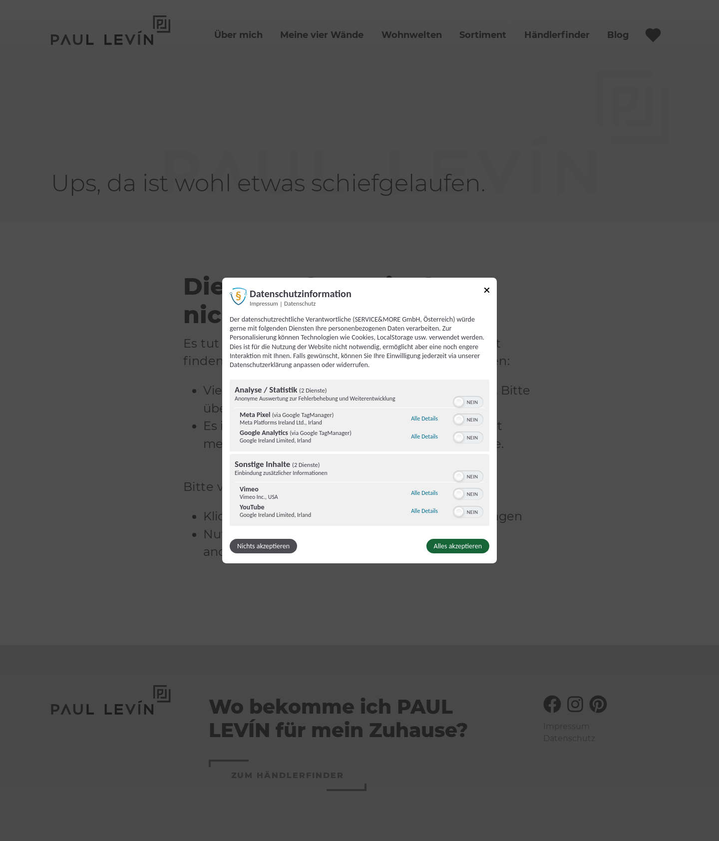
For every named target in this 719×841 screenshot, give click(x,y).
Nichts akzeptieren (263, 546)
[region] (359, 454)
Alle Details (424, 418)
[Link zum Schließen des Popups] (486, 292)
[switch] (468, 401)
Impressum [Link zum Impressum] (264, 303)
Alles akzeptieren (458, 546)
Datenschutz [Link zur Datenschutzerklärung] (300, 303)
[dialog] (359, 420)
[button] (458, 402)
